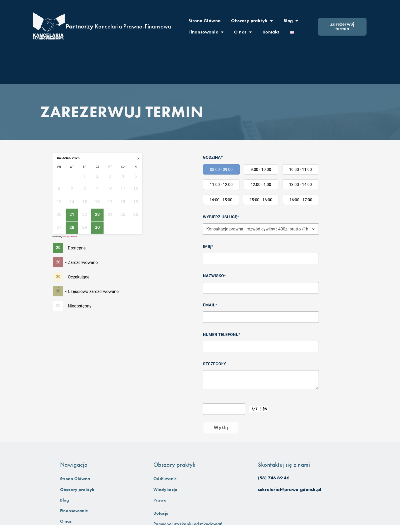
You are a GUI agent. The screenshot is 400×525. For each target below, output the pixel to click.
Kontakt (270, 32)
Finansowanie (205, 32)
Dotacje (161, 513)
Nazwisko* (214, 275)
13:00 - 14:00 (300, 184)
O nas (243, 32)
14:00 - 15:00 (220, 200)
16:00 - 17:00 (301, 200)
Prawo (160, 500)
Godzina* (213, 157)
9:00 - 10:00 (261, 169)
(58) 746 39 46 (274, 478)
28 (71, 227)
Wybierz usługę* (221, 217)
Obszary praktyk (252, 21)
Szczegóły (214, 364)
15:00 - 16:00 (261, 200)
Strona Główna (204, 20)
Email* (210, 305)
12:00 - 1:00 (261, 184)
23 (97, 214)
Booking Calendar (69, 237)
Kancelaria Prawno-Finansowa (118, 26)
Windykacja (166, 489)
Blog (291, 21)
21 (71, 214)
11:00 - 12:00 (221, 184)
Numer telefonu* (222, 334)
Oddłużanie (165, 478)
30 (97, 227)
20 (58, 247)
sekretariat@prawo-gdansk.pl (289, 489)
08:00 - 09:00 (221, 169)
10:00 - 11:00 (300, 169)
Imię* (208, 246)
